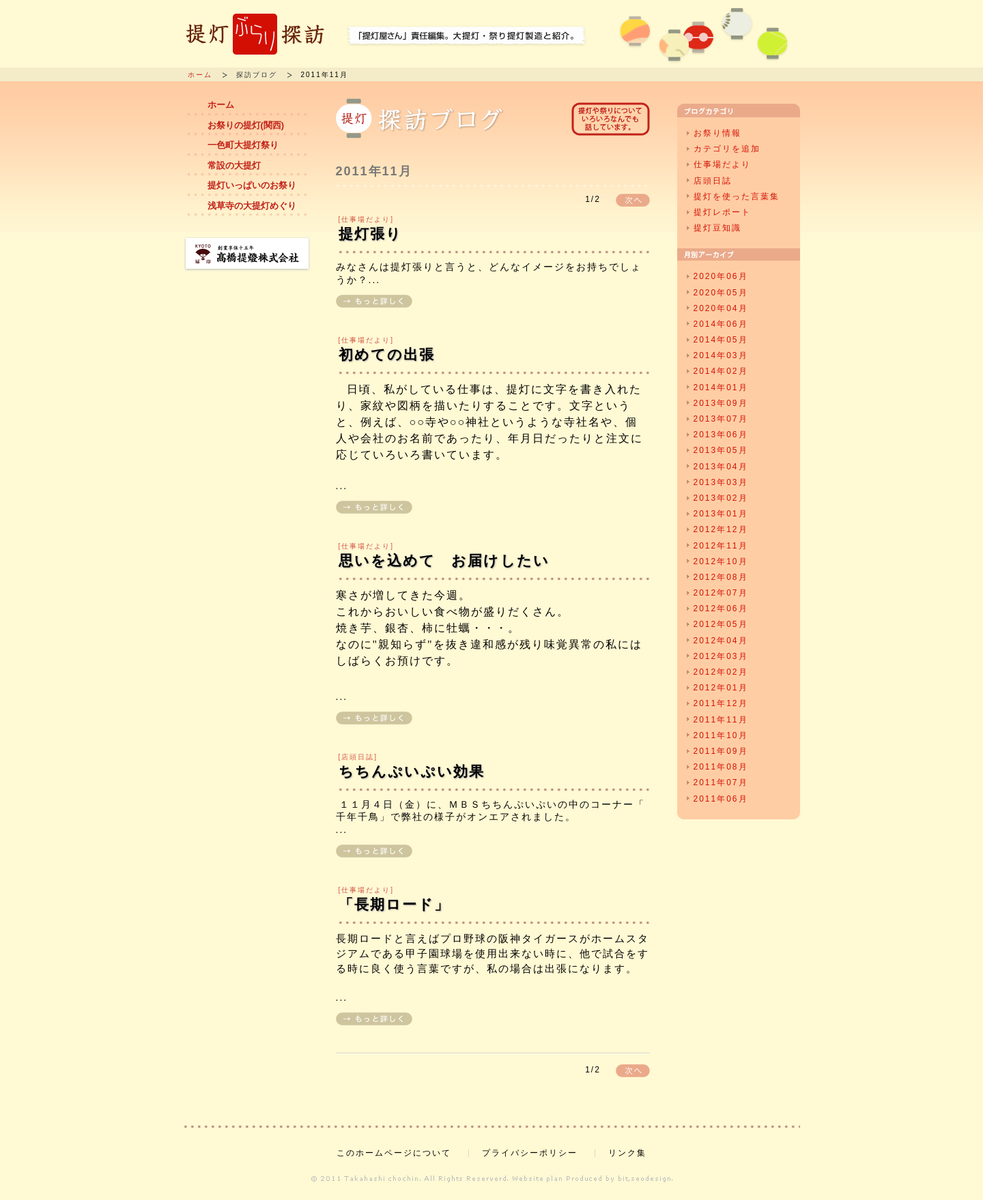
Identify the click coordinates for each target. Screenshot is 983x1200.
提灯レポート (722, 212)
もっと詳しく (374, 301)
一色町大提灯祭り (243, 145)
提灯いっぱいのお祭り (252, 185)
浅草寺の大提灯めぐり (252, 206)
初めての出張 (387, 354)
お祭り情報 (717, 133)
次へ (633, 200)
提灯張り (370, 234)
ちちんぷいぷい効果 (412, 771)
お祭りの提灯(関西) (246, 125)
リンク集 (627, 1153)
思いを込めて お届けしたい (444, 560)
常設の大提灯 (234, 165)
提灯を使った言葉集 (737, 196)
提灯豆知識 (717, 228)
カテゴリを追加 (727, 148)
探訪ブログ (256, 74)
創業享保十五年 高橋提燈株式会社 (247, 254)
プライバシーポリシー (530, 1153)
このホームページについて (394, 1153)
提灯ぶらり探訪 (255, 34)
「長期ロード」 (395, 904)
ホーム (200, 74)
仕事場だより (722, 164)
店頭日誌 (713, 181)
